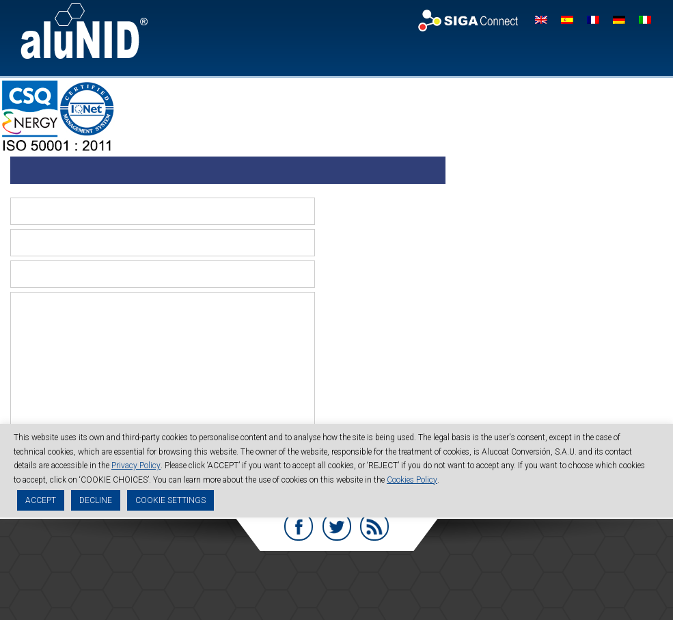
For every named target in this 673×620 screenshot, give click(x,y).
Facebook (298, 525)
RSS (375, 525)
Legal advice (184, 584)
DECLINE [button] (95, 502)
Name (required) (359, 212)
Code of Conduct (413, 584)
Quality (496, 55)
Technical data (438, 55)
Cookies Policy (412, 480)
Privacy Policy (266, 584)
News (536, 55)
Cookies (337, 584)
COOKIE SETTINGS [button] (170, 502)
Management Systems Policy (359, 596)
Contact (577, 55)
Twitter (336, 525)
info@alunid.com (474, 572)
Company (334, 55)
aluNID (84, 31)
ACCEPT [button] (40, 502)
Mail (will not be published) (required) (368, 239)
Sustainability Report (516, 584)
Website (344, 275)
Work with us (633, 55)
